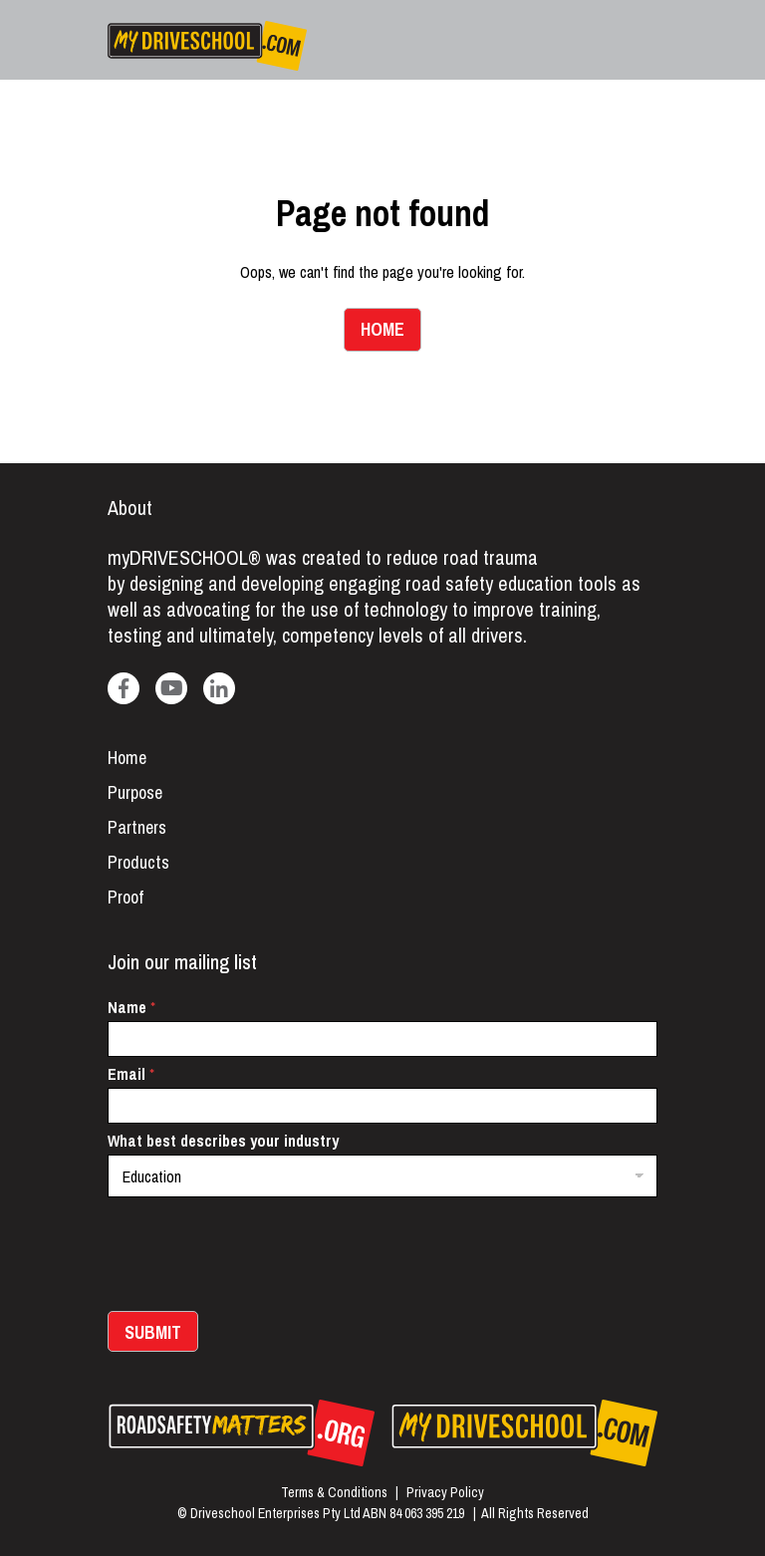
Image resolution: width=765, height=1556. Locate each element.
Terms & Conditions (334, 1492)
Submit (153, 1332)
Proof (125, 897)
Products (138, 862)
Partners (137, 827)
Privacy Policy (445, 1492)
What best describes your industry (223, 1141)
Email (131, 1074)
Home (127, 757)
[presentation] (259, 1298)
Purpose (135, 792)
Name (131, 1007)
